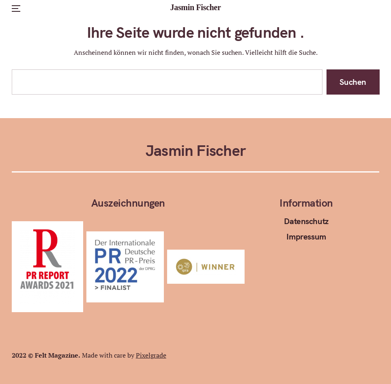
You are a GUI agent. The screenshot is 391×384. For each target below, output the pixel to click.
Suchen (352, 82)
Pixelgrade (151, 355)
